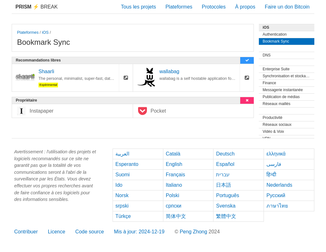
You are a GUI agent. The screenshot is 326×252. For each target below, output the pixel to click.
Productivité (272, 117)
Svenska (225, 205)
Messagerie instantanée (283, 90)
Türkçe (123, 216)
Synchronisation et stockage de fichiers (288, 76)
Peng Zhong (194, 231)
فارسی (273, 164)
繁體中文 (226, 216)
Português (227, 195)
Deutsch (225, 153)
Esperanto (126, 164)
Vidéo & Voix (273, 131)
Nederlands (279, 185)
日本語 (223, 185)
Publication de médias (281, 97)
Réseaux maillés (276, 104)
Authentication (275, 34)
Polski (172, 195)
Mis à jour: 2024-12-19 (139, 231)
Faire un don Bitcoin (287, 6)
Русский (275, 195)
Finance (269, 83)
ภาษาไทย (277, 205)
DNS (267, 55)
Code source (89, 231)
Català (173, 153)
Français (175, 174)
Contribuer (26, 231)
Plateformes (179, 6)
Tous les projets (138, 6)
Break (36, 6)
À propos (245, 6)
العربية (122, 153)
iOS (45, 32)
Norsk (122, 195)
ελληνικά (276, 153)
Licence (56, 231)
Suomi (122, 174)
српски (174, 205)
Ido (118, 185)
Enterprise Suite (276, 69)
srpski (122, 205)
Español (225, 164)
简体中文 (176, 216)
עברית (223, 174)
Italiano (174, 185)
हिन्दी (271, 174)
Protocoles (214, 6)
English (174, 164)
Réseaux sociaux (277, 124)
